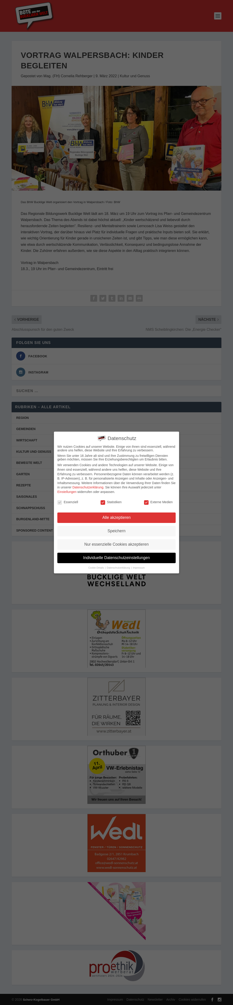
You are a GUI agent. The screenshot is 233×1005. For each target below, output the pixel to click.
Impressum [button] (139, 566)
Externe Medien (158, 500)
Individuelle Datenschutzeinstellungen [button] (116, 556)
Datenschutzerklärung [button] (119, 566)
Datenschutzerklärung (87, 486)
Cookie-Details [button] (96, 566)
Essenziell (67, 500)
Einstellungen (66, 490)
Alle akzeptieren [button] (116, 516)
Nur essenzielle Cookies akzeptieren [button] (116, 543)
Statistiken (111, 500)
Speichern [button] (117, 529)
